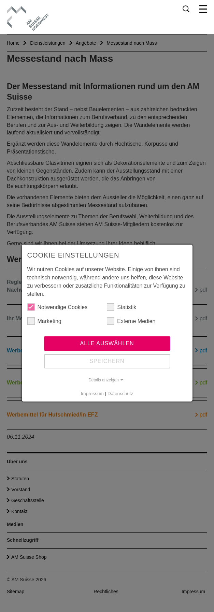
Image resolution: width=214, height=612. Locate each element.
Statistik (121, 307)
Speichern (106, 361)
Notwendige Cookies (57, 307)
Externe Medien (131, 321)
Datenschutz (120, 393)
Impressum (92, 393)
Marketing (44, 321)
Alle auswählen (107, 343)
